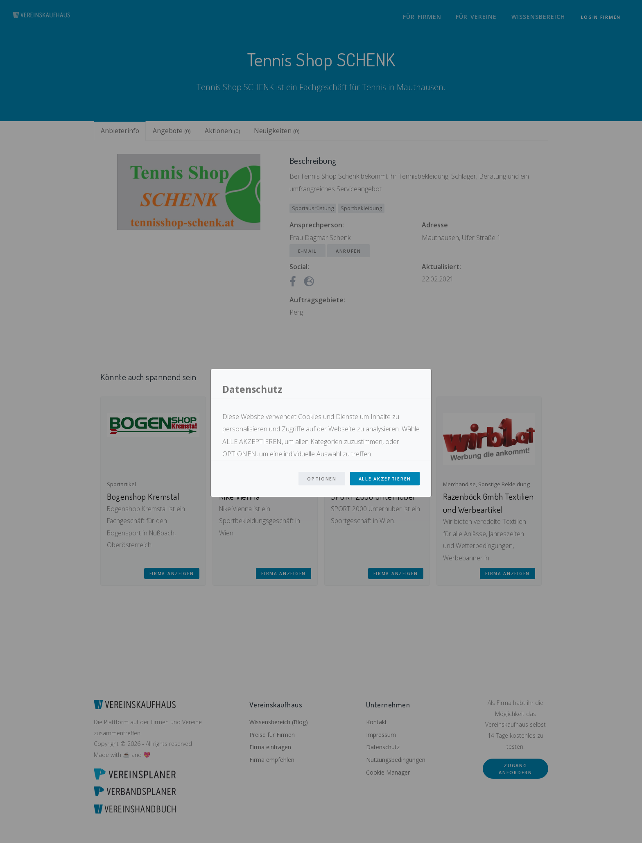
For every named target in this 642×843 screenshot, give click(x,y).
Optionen (322, 479)
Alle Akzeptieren (385, 479)
